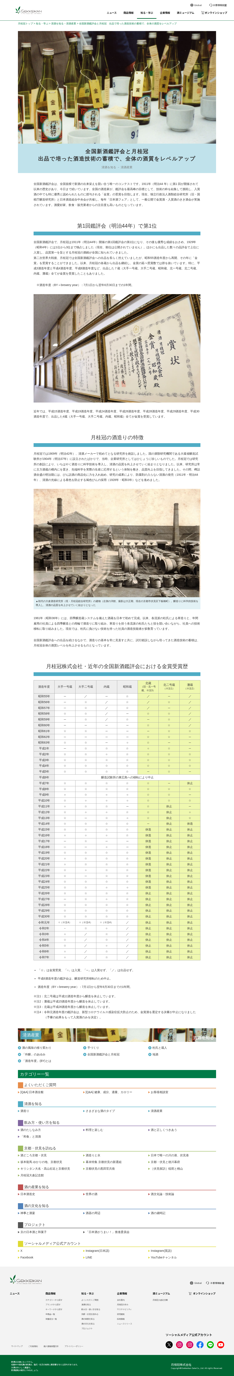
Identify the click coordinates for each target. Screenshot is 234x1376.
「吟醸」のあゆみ (33, 1054)
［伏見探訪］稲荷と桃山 (167, 1168)
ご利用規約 (33, 1346)
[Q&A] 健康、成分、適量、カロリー (109, 1092)
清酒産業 (156, 1111)
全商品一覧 (50, 1314)
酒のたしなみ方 (30, 1129)
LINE (89, 1257)
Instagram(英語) (161, 1250)
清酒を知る (86, 1304)
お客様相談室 (159, 1092)
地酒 (155, 1054)
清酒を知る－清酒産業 (63, 23)
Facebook (26, 1257)
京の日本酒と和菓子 (33, 1232)
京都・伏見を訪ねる (89, 1314)
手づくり (93, 1047)
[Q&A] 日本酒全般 (32, 1092)
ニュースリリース (124, 1323)
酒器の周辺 (93, 1213)
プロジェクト (87, 1328)
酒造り (24, 1111)
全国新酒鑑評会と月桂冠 (103, 1054)
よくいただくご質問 (89, 1299)
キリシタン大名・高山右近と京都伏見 (45, 1168)
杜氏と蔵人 (159, 1047)
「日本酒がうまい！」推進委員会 (108, 1232)
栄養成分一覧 (51, 1318)
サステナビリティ (124, 1309)
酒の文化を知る (87, 1323)
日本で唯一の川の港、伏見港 (170, 1155)
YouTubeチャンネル (164, 1257)
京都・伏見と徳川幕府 (167, 1162)
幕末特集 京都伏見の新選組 (104, 1162)
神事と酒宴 (27, 1213)
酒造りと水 (93, 1155)
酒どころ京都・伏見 (33, 1155)
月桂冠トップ (25, 23)
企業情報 (165, 13)
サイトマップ (17, 1346)
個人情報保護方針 (51, 1346)
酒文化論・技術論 (162, 1194)
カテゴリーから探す (53, 1299)
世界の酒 (91, 1194)
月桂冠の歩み (122, 1304)
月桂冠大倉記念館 (32, 1175)
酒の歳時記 (158, 1213)
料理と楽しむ (94, 1129)
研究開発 (121, 1314)
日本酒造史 (27, 1194)
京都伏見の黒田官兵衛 (100, 1168)
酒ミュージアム (185, 13)
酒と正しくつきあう (164, 1129)
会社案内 (121, 1299)
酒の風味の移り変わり (36, 1047)
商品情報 (128, 13)
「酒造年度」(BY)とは (36, 1060)
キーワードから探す (53, 1309)
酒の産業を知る (87, 1318)
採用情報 (121, 1318)
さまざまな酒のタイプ (100, 1111)
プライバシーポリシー (73, 1346)
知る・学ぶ (147, 13)
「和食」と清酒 (30, 1136)
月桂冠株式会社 (181, 1364)
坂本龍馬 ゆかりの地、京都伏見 (41, 1162)
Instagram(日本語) (97, 1250)
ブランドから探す (52, 1304)
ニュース (112, 13)
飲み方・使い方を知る (90, 1309)
